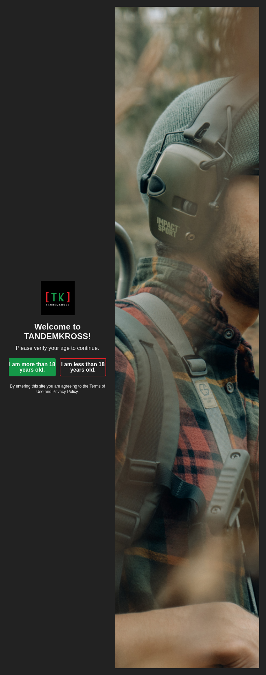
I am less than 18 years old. (82, 367)
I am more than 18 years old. (32, 367)
